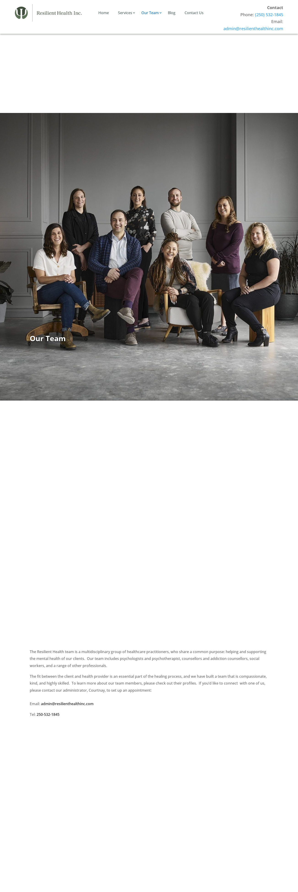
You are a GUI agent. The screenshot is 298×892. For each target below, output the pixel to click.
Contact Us (194, 12)
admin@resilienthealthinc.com (253, 28)
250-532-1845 (48, 714)
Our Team (150, 12)
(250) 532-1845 (269, 14)
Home (103, 12)
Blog (171, 12)
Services (125, 12)
